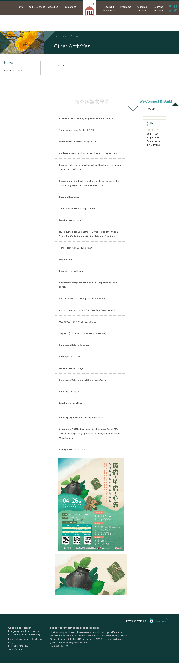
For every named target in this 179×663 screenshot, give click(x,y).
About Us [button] (53, 6)
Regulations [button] (70, 6)
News (65, 36)
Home (56, 36)
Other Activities (77, 36)
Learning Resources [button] (109, 8)
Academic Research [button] (142, 8)
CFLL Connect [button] (37, 6)
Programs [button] (125, 6)
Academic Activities (13, 70)
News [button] (21, 6)
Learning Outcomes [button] (158, 8)
